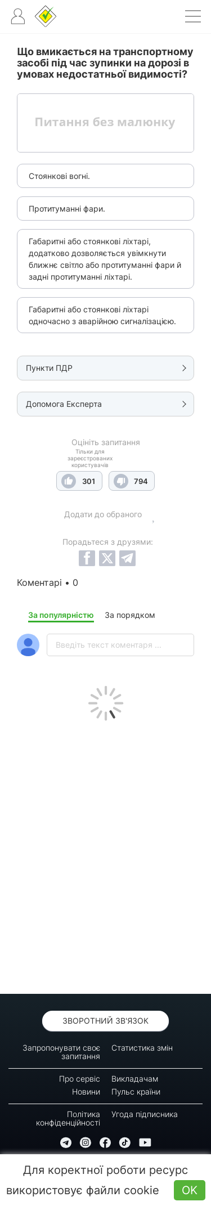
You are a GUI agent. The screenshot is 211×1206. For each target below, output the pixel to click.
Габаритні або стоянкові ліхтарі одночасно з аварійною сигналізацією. (102, 315)
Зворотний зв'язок (105, 1020)
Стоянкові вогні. (59, 176)
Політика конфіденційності (68, 1118)
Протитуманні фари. (67, 208)
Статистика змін (142, 1047)
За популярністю (61, 615)
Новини (86, 1091)
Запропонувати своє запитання (61, 1051)
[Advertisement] (105, 854)
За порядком (130, 615)
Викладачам (134, 1078)
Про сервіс (79, 1078)
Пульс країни (135, 1091)
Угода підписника (144, 1114)
